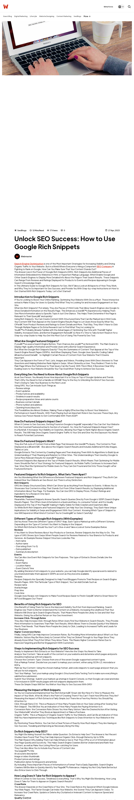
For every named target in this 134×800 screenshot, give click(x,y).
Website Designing (46, 16)
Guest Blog (7, 16)
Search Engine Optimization (28, 263)
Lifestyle (33, 16)
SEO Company (104, 266)
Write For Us (108, 7)
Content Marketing (64, 16)
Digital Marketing (20, 16)
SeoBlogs (77, 16)
